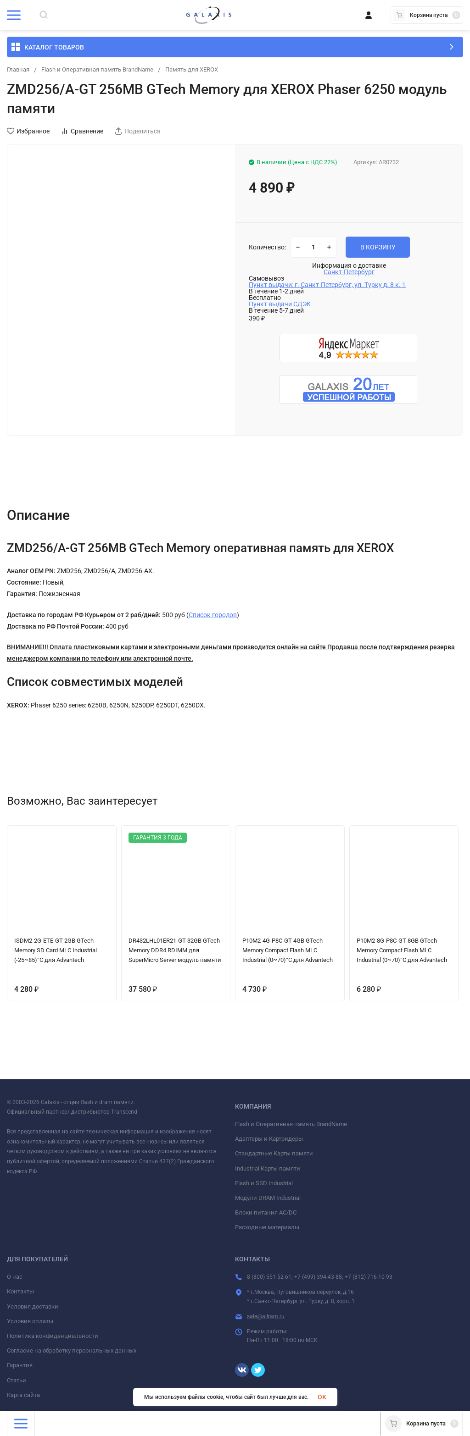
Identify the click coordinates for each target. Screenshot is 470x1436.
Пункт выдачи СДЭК (280, 304)
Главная (19, 69)
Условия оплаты (30, 1321)
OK (322, 1397)
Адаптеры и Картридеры (269, 1138)
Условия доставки (32, 1306)
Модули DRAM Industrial (268, 1197)
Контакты (20, 1291)
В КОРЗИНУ (378, 247)
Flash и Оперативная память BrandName (105, 69)
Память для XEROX (206, 69)
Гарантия (20, 1365)
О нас (14, 1276)
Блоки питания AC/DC (266, 1212)
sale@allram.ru (266, 1316)
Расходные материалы (267, 1227)
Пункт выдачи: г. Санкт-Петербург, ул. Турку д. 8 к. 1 (327, 284)
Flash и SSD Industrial (264, 1183)
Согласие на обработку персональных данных (71, 1350)
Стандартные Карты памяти (274, 1153)
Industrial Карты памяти (267, 1168)
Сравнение (82, 131)
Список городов (213, 615)
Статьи (16, 1380)
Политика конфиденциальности (52, 1335)
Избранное (28, 131)
